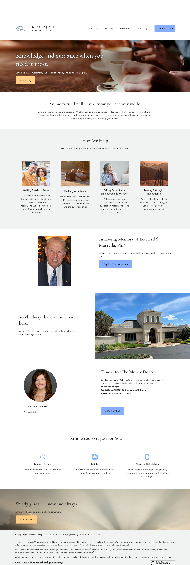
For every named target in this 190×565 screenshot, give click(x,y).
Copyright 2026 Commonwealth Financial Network (62, 560)
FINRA (102, 532)
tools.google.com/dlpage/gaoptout (73, 555)
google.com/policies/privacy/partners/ (113, 553)
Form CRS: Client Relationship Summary (39, 545)
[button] (94, 11)
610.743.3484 (95, 517)
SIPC (108, 532)
